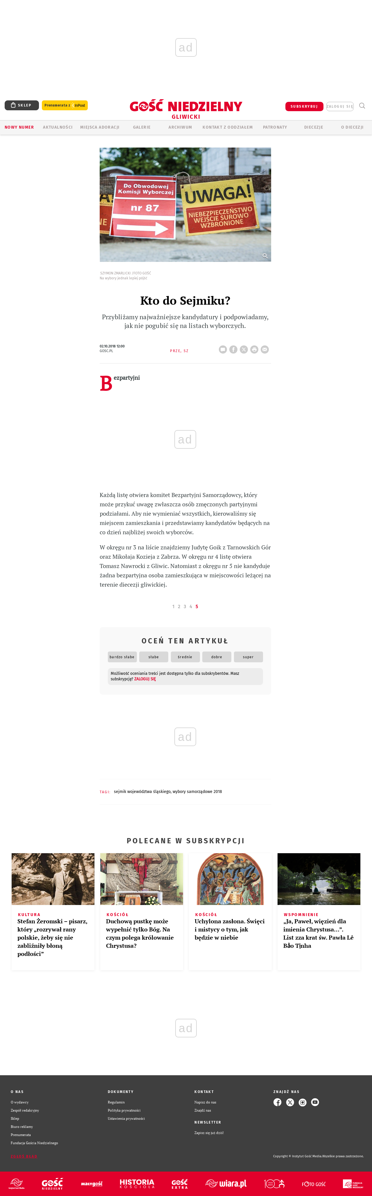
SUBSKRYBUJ (304, 106)
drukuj (255, 348)
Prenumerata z (64, 105)
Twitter (245, 348)
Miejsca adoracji (99, 127)
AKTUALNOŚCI (58, 127)
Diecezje (313, 127)
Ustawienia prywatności (126, 1118)
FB (234, 348)
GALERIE (142, 127)
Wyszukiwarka (362, 105)
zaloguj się (340, 106)
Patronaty (275, 127)
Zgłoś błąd (24, 1156)
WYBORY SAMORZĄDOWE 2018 (197, 791)
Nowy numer (19, 127)
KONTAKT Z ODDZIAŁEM (228, 127)
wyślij (266, 348)
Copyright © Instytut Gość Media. (297, 1156)
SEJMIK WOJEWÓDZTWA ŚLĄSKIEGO (142, 791)
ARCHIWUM (180, 127)
